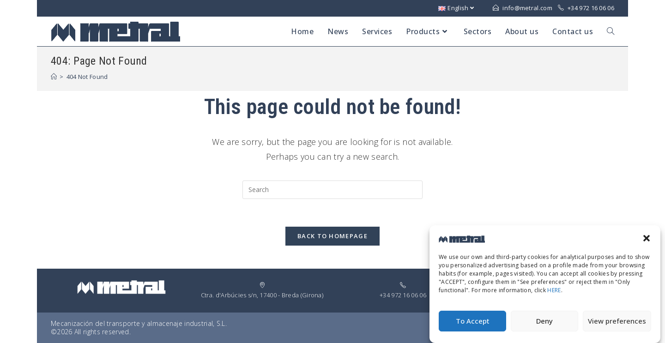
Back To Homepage (332, 236)
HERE (554, 294)
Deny (544, 324)
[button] (646, 241)
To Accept (473, 324)
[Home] (54, 76)
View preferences (617, 324)
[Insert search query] (332, 190)
